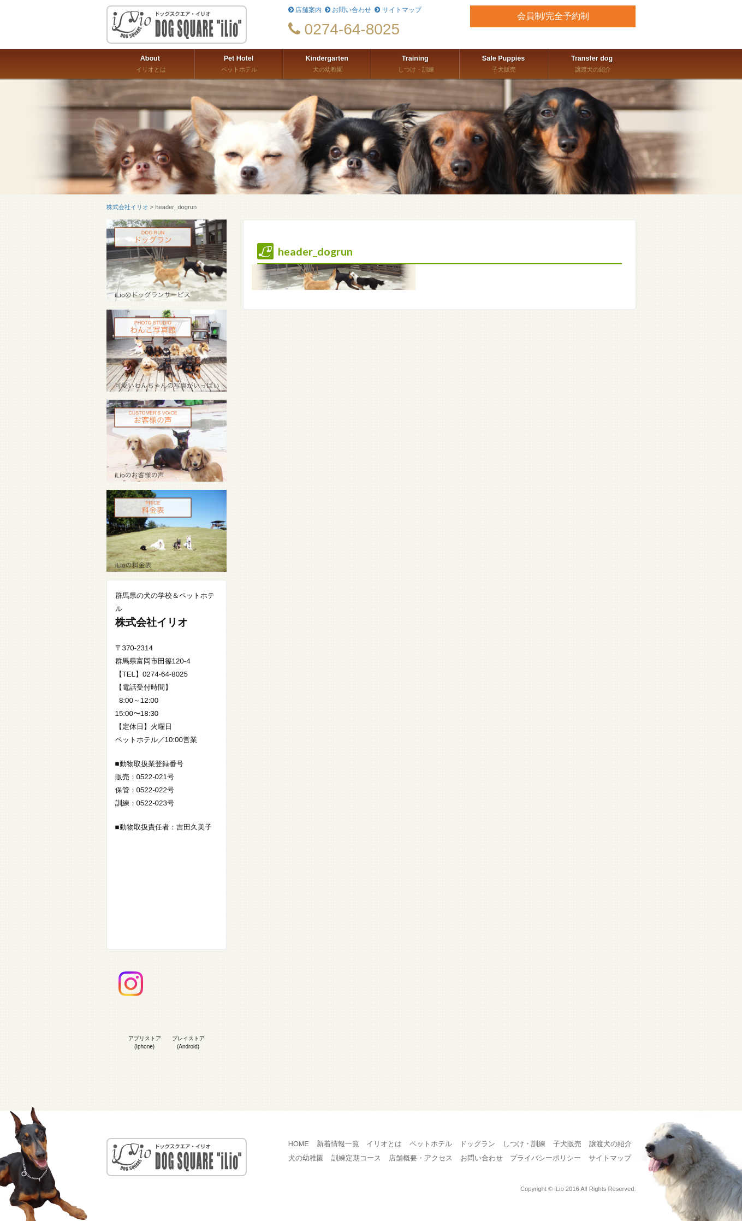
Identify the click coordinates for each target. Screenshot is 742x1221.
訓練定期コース (356, 1158)
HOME (298, 1144)
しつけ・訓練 (415, 63)
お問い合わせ (348, 10)
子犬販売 (503, 63)
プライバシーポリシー (545, 1158)
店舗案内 (305, 10)
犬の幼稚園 (327, 63)
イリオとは (150, 63)
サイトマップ (398, 10)
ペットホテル (238, 63)
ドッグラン (477, 1144)
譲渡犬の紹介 (592, 63)
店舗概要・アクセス (421, 1158)
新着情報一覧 (338, 1144)
